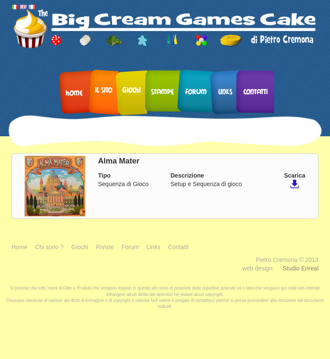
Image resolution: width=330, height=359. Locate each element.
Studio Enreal (300, 268)
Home (74, 92)
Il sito (103, 89)
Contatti (255, 91)
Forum (196, 91)
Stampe (162, 91)
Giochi (131, 89)
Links (225, 91)
